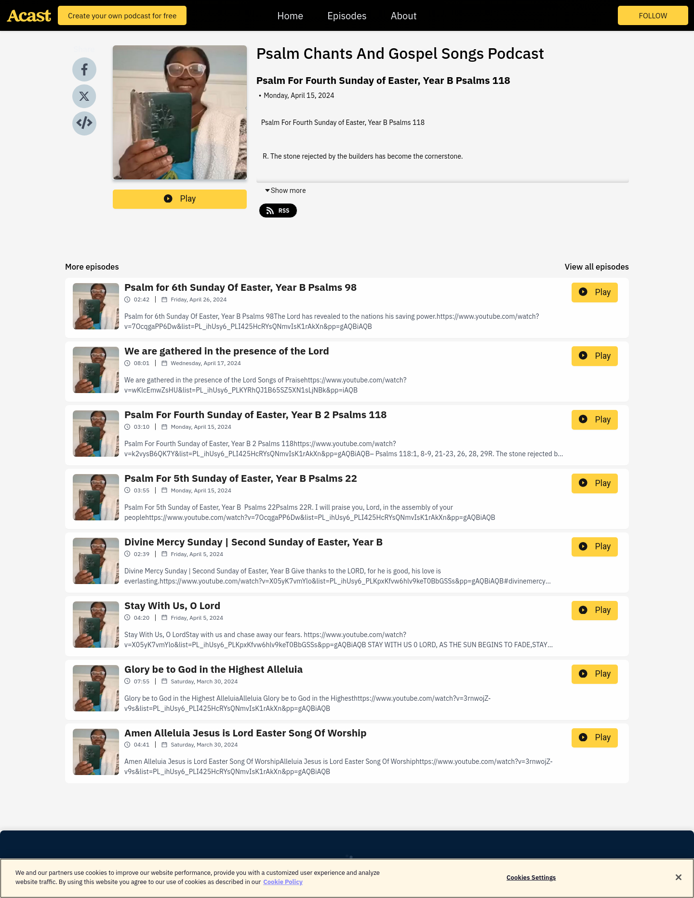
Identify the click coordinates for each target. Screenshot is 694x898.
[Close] (678, 881)
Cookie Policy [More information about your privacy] (283, 887)
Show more (285, 190)
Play (180, 199)
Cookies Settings (531, 882)
